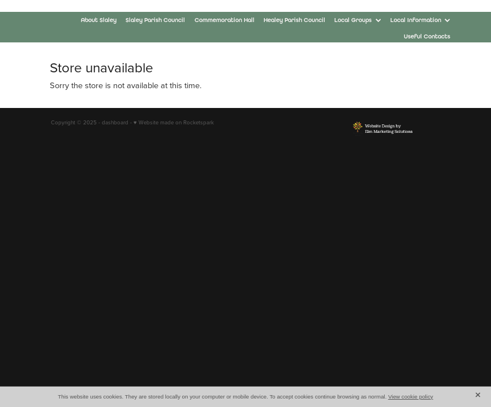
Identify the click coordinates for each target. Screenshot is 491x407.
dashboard (115, 122)
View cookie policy (410, 396)
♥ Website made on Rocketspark (173, 122)
